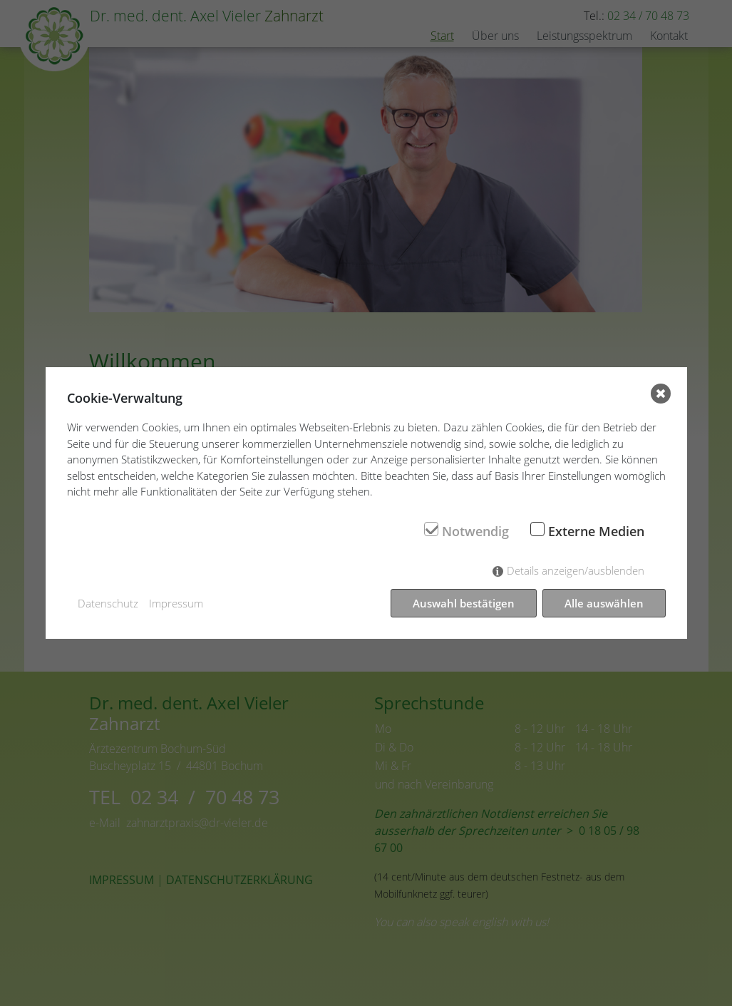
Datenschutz (108, 603)
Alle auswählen (604, 603)
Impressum (176, 603)
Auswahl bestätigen (464, 603)
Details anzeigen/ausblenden (575, 570)
